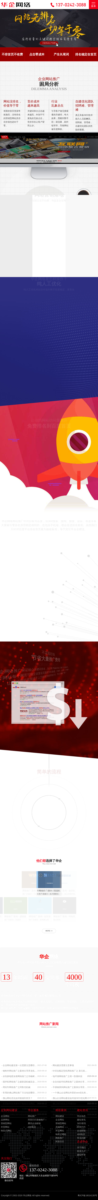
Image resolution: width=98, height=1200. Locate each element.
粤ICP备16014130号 (87, 1195)
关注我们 (6, 1158)
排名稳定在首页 (85, 54)
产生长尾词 (61, 54)
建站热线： (44, 1168)
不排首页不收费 (12, 54)
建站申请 (81, 1155)
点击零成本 (36, 54)
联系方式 (81, 1151)
